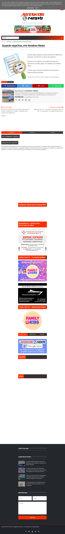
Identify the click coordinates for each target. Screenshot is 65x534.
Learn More (30, 8)
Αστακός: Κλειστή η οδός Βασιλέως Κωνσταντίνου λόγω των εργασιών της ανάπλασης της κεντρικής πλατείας (36, 470)
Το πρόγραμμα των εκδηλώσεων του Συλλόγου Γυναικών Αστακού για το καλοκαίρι (35, 483)
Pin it (41, 86)
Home (3, 41)
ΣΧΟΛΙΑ (42, 334)
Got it (37, 8)
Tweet (25, 86)
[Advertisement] (32, 125)
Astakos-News (5, 526)
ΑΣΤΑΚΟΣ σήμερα (32, 366)
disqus (53, 132)
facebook (32, 132)
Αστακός (9, 41)
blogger (11, 132)
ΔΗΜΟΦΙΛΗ (32, 334)
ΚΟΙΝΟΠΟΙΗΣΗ (10, 86)
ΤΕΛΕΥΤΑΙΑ (23, 334)
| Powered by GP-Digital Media (31, 526)
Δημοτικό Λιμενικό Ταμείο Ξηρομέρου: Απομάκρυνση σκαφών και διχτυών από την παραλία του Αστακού (36, 477)
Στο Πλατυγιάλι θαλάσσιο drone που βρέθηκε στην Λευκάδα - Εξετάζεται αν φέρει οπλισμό (36, 463)
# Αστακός (10, 82)
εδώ (57, 55)
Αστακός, (31, 49)
